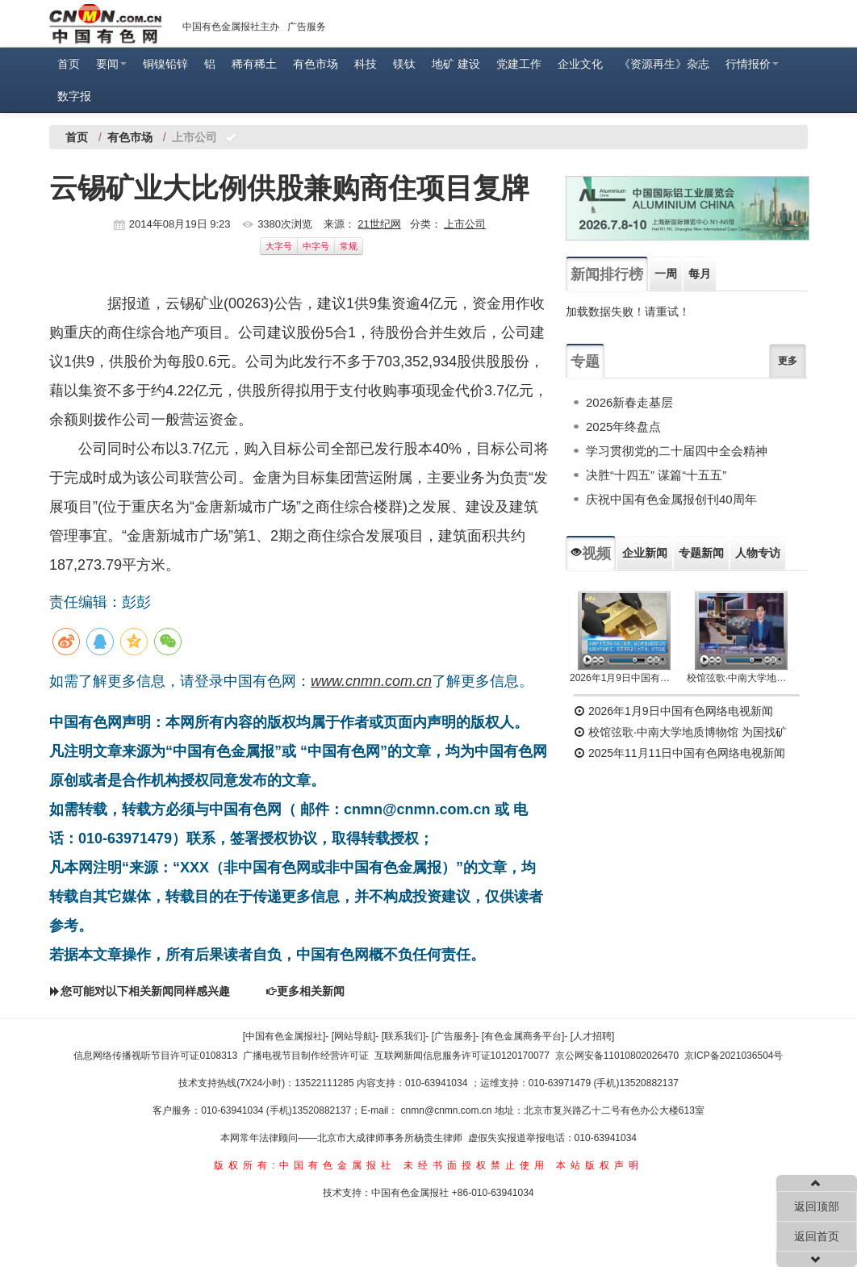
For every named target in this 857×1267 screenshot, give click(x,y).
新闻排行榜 (607, 274)
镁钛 (404, 63)
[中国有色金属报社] (284, 1036)
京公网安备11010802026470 (617, 1055)
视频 (591, 554)
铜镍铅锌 (165, 63)
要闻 (111, 63)
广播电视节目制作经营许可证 (306, 1055)
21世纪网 (378, 224)
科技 (365, 63)
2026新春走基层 (629, 402)
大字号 (278, 246)
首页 (68, 63)
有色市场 (315, 63)
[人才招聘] (593, 1036)
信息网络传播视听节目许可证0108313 (155, 1055)
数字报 (74, 96)
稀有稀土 (254, 63)
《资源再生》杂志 (664, 63)
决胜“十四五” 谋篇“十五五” (656, 475)
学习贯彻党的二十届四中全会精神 (676, 451)
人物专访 (757, 552)
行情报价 (752, 63)
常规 (348, 246)
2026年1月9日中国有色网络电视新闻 (624, 678)
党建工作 (518, 63)
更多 (787, 360)
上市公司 (465, 224)
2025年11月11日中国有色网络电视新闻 (679, 752)
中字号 (316, 246)
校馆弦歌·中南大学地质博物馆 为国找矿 (680, 731)
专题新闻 (701, 552)
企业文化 (580, 63)
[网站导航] (354, 1036)
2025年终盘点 (623, 426)
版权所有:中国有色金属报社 (304, 1165)
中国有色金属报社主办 (230, 26)
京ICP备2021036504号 (734, 1055)
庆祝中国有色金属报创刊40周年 (671, 499)
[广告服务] (454, 1036)
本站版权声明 (599, 1165)
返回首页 (816, 1236)
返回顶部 (816, 1206)
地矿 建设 (456, 63)
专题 (585, 361)
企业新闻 (644, 552)
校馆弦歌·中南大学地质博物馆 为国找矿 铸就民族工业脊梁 (741, 678)
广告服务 (306, 26)
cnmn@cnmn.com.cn (448, 1110)
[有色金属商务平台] (523, 1036)
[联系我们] (404, 1036)
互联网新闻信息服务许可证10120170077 (462, 1055)
